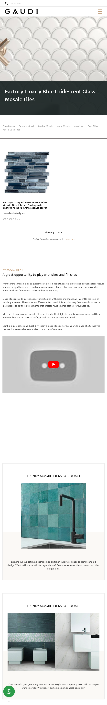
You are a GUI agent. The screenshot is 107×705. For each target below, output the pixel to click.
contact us (69, 239)
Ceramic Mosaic (27, 126)
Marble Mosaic (45, 126)
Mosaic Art (79, 126)
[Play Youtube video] (53, 364)
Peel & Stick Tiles (11, 129)
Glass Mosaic (8, 126)
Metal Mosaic (63, 126)
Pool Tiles (93, 126)
